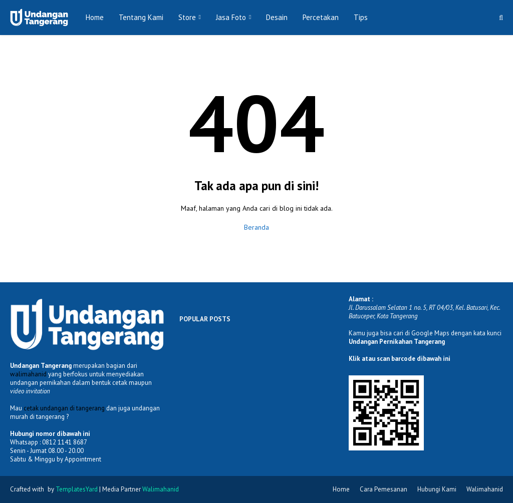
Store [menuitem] (187, 17)
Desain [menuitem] (277, 17)
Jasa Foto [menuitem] (231, 17)
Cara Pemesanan (383, 489)
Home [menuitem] (95, 17)
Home (341, 489)
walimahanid (28, 374)
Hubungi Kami (436, 489)
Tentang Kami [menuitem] (141, 17)
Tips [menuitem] (361, 17)
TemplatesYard (77, 489)
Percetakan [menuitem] (321, 17)
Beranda (256, 227)
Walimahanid (484, 489)
